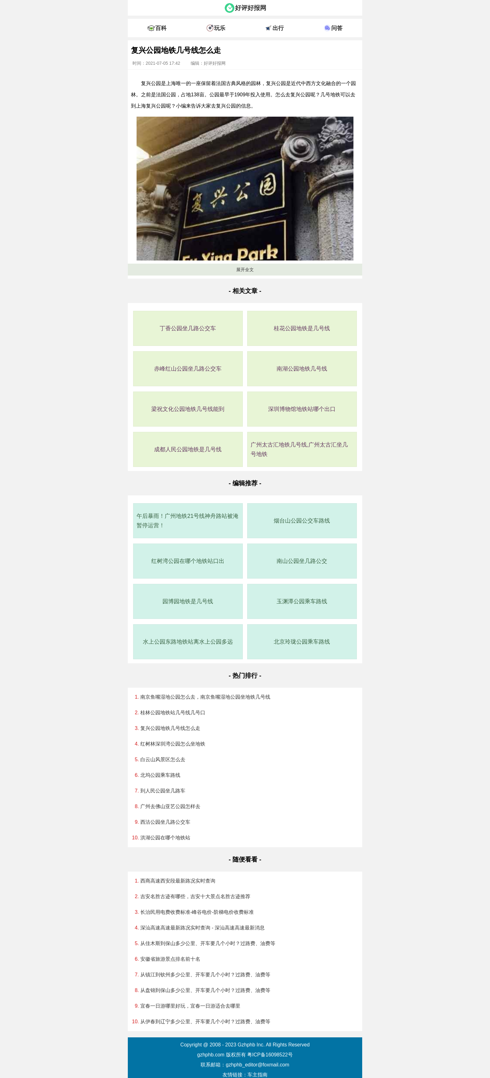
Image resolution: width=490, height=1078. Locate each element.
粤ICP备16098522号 (270, 1054)
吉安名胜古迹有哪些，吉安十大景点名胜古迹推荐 (195, 896)
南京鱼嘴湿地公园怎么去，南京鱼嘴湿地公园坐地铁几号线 (205, 697)
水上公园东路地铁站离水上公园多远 (188, 642)
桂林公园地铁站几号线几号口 (172, 712)
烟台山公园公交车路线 (302, 521)
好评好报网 (250, 7)
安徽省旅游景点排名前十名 (170, 959)
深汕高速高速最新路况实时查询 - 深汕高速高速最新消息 (202, 927)
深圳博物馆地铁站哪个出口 (302, 409)
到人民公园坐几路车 (162, 790)
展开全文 (245, 269)
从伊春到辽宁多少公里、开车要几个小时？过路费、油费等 (205, 1021)
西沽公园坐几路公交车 (165, 822)
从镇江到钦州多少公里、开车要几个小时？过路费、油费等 (205, 974)
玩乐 (219, 28)
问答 (336, 28)
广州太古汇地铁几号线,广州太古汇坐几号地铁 (299, 449)
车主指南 (258, 1074)
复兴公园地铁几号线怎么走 (170, 728)
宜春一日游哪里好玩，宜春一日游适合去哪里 (190, 1006)
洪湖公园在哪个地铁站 (165, 837)
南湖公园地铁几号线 (302, 369)
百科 (161, 28)
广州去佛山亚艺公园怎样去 (170, 806)
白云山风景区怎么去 (162, 759)
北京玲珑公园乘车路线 (302, 642)
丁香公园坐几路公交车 (188, 328)
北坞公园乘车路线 (160, 775)
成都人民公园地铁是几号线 (188, 449)
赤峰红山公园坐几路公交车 (188, 369)
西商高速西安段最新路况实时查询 (177, 880)
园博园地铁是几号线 (187, 601)
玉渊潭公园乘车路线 (302, 601)
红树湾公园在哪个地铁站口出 (187, 561)
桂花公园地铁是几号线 (302, 328)
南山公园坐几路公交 (302, 561)
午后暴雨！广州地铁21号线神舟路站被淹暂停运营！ (187, 521)
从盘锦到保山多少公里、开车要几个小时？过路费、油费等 (205, 990)
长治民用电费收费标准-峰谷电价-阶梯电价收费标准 (197, 912)
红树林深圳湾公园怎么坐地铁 (172, 744)
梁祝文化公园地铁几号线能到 (187, 409)
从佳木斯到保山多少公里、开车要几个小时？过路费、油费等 (207, 943)
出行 (278, 28)
